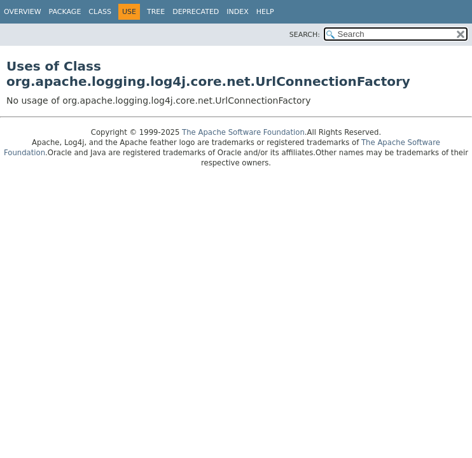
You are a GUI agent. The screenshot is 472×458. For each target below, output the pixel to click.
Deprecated (195, 12)
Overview (22, 12)
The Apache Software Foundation (243, 132)
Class (99, 12)
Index (237, 12)
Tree (156, 12)
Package (65, 12)
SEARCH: (304, 35)
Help (265, 12)
